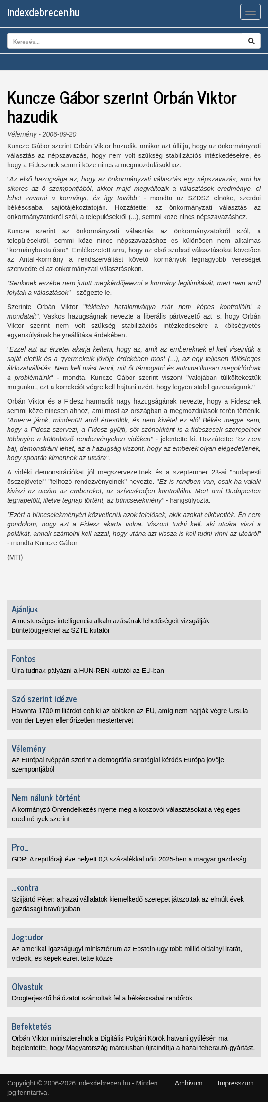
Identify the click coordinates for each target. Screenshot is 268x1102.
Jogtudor (27, 937)
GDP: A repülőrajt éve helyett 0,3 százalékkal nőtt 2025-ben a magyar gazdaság (129, 859)
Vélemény (21, 134)
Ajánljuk (25, 609)
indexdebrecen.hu (43, 11)
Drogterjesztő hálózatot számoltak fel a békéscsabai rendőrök (102, 998)
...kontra (25, 887)
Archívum (189, 1083)
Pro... (20, 847)
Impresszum (236, 1083)
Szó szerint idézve (44, 698)
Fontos (23, 658)
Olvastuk (27, 986)
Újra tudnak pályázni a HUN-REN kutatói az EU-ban (88, 670)
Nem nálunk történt (46, 797)
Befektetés (31, 1026)
